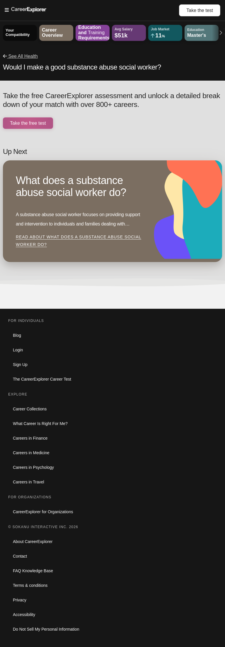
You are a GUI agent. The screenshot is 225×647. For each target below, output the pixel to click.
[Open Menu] (92, 10)
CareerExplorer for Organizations (43, 511)
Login (18, 350)
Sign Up (20, 364)
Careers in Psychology (33, 467)
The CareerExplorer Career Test (42, 379)
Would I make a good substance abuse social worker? (82, 67)
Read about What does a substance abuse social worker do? (78, 241)
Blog (17, 335)
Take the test (199, 10)
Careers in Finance (30, 438)
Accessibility (24, 614)
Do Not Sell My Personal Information (46, 629)
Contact (20, 556)
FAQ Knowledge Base (33, 570)
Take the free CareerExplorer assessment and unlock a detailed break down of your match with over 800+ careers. (111, 100)
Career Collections (30, 409)
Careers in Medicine (31, 452)
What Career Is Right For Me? (40, 423)
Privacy (19, 600)
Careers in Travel (28, 482)
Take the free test (28, 123)
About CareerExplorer (32, 541)
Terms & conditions (30, 585)
